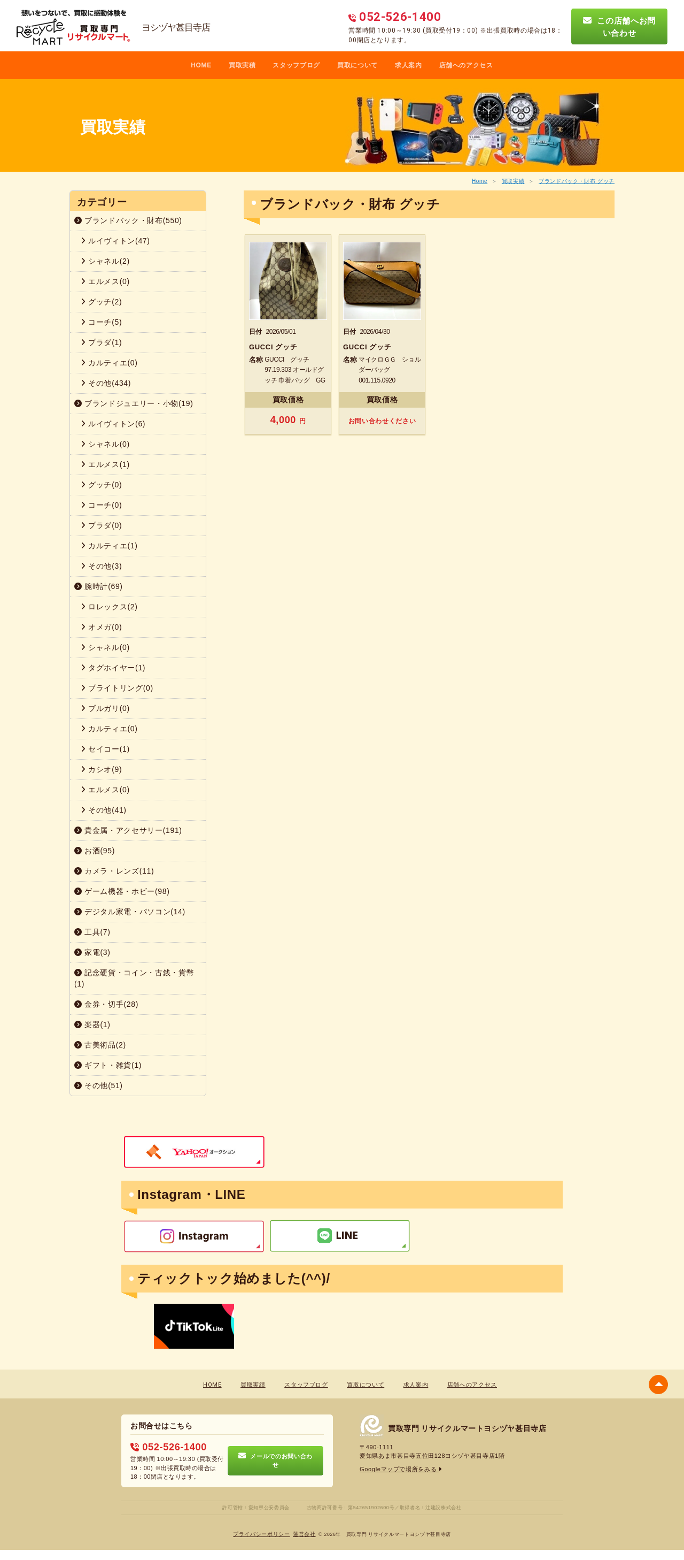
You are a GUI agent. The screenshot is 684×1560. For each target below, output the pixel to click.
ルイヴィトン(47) (115, 240)
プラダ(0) (101, 525)
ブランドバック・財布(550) (128, 220)
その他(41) (104, 810)
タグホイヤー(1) (113, 667)
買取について (357, 65)
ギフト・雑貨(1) (108, 1065)
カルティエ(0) (109, 362)
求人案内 (408, 65)
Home (479, 181)
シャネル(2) (105, 261)
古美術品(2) (100, 1045)
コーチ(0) (101, 505)
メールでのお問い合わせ (275, 1460)
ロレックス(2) (109, 606)
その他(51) (98, 1085)
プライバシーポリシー (261, 1534)
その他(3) (101, 566)
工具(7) (92, 932)
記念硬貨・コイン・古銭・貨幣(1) (134, 978)
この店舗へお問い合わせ (619, 26)
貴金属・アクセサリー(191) (128, 830)
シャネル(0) (105, 444)
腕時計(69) (98, 586)
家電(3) (92, 952)
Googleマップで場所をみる (401, 1469)
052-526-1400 (168, 1447)
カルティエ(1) (109, 545)
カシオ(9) (101, 769)
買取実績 (513, 181)
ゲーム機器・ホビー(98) (122, 891)
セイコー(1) (105, 749)
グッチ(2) (101, 301)
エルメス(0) (105, 281)
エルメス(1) (105, 464)
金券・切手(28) (106, 1004)
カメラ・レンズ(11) (114, 871)
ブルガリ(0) (105, 708)
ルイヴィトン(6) (113, 423)
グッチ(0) (101, 484)
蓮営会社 (304, 1534)
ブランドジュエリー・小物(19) (133, 403)
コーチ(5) (101, 322)
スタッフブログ (296, 65)
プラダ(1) (101, 342)
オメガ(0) (101, 627)
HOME (201, 65)
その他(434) (106, 383)
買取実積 (242, 65)
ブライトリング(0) (117, 688)
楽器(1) (92, 1024)
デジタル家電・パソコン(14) (129, 911)
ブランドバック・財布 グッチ (577, 181)
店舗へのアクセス (466, 65)
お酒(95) (94, 850)
